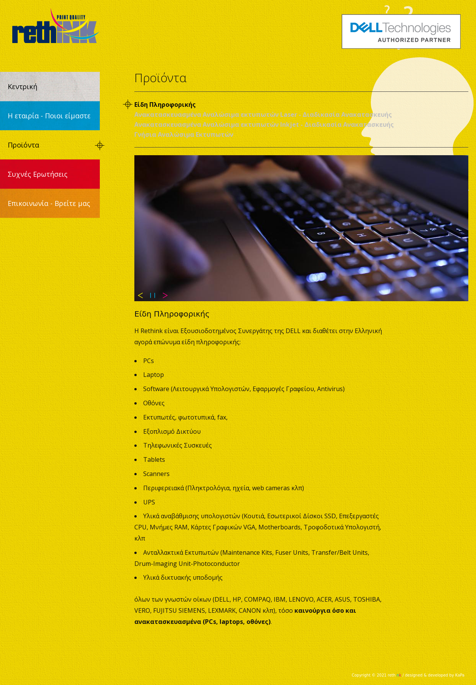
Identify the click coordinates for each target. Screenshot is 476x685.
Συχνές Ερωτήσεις (38, 174)
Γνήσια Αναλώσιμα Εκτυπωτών (183, 134)
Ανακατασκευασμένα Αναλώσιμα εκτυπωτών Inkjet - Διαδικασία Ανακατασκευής (264, 124)
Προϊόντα (23, 144)
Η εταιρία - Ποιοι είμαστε (49, 115)
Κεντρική (22, 86)
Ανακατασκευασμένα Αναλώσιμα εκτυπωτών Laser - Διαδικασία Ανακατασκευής (263, 114)
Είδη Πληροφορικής (165, 104)
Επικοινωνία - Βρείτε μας (49, 203)
